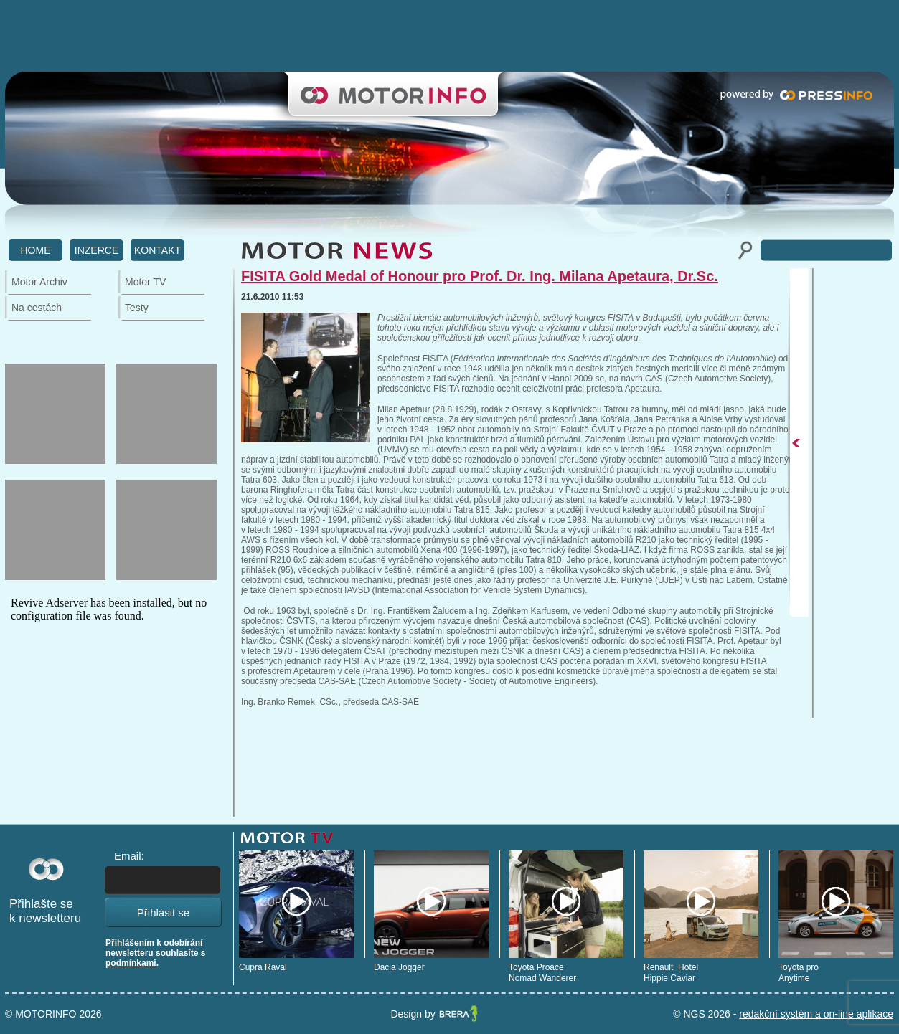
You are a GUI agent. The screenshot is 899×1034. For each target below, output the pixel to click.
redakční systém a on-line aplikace (816, 1014)
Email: (129, 856)
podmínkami (130, 963)
